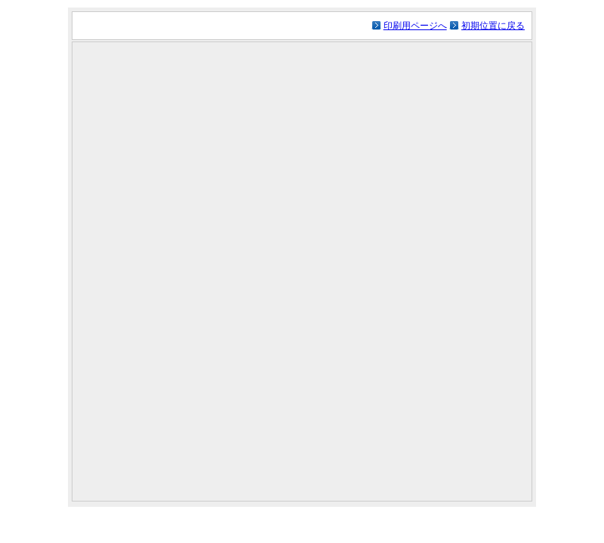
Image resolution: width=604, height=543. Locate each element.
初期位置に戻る (493, 25)
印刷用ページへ (415, 25)
